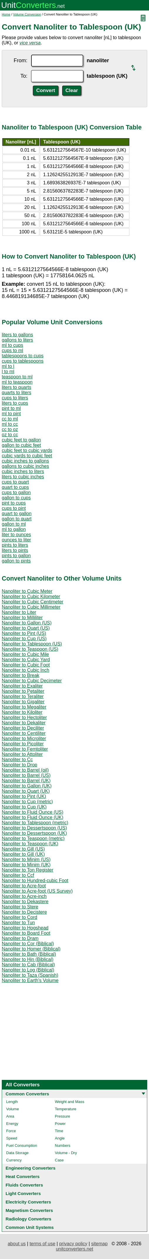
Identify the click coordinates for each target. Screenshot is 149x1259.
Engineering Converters (30, 1168)
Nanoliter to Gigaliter (23, 701)
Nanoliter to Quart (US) (26, 628)
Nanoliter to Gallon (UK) (27, 785)
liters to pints (15, 550)
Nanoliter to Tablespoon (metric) (35, 822)
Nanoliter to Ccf (18, 875)
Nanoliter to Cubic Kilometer (31, 596)
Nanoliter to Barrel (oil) (25, 770)
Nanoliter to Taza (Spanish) (30, 975)
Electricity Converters (28, 1201)
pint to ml (11, 408)
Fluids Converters (24, 1184)
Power (60, 1123)
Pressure (62, 1116)
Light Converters (23, 1193)
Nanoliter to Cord (19, 917)
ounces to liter (16, 539)
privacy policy (73, 1243)
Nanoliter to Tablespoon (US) (32, 643)
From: (21, 60)
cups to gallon (16, 492)
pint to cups (14, 503)
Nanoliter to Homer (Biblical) (31, 948)
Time (59, 1131)
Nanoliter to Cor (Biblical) (28, 943)
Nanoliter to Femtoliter (25, 749)
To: (23, 76)
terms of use (42, 1243)
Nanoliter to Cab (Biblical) (28, 964)
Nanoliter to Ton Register (27, 869)
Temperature (65, 1109)
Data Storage (17, 1153)
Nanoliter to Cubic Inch (25, 670)
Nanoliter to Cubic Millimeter (31, 607)
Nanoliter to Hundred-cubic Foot (35, 880)
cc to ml (10, 418)
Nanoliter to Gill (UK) (23, 854)
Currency (14, 1160)
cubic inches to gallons (25, 460)
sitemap (99, 1243)
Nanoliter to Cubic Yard (26, 659)
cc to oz (10, 429)
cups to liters (15, 397)
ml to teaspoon (17, 382)
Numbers (62, 1145)
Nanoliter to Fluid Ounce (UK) (32, 817)
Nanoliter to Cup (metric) (27, 801)
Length (12, 1101)
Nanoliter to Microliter (24, 738)
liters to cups (15, 403)
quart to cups (15, 487)
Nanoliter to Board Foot (26, 933)
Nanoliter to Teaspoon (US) (30, 649)
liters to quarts (16, 387)
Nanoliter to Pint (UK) (24, 796)
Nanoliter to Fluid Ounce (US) (32, 812)
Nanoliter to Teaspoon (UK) (30, 843)
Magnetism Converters (29, 1210)
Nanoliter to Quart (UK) (26, 791)
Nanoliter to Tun (18, 922)
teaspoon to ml (17, 376)
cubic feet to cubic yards (27, 450)
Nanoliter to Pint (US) (24, 633)
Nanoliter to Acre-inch (24, 896)
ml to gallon (14, 529)
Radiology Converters (28, 1218)
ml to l (8, 366)
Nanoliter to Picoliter (23, 743)
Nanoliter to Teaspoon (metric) (33, 838)
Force (11, 1131)
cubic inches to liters (23, 471)
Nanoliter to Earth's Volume (30, 980)
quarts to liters (16, 392)
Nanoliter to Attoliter (22, 754)
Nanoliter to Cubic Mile (25, 654)
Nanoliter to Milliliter (22, 617)
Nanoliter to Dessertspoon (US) (34, 827)
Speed (11, 1138)
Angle (60, 1138)
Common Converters (27, 1093)
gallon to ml (14, 524)
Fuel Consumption (21, 1145)
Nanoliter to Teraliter (23, 696)
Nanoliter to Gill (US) (23, 848)
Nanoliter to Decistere (24, 912)
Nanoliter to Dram (20, 938)
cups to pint (14, 508)
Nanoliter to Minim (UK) (26, 864)
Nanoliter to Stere (20, 906)
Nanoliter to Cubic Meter (27, 591)
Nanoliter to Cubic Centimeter (32, 601)
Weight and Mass (69, 1101)
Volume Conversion (27, 14)
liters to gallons (17, 334)
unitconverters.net (74, 1248)
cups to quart (15, 481)
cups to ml (12, 350)
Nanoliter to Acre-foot (24, 885)
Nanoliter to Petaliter (23, 691)
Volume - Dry (66, 1153)
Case (59, 1160)
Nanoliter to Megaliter (24, 706)
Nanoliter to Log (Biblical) (28, 969)
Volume (12, 1109)
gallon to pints (16, 560)
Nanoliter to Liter (19, 612)
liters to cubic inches (23, 476)
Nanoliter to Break (20, 675)
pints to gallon (16, 555)
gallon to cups (16, 497)
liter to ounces (16, 534)
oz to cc (10, 434)
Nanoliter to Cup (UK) (24, 806)
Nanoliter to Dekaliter (23, 722)
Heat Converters (23, 1176)
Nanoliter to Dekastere (25, 901)
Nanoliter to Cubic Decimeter (32, 680)
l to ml (8, 371)
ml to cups (12, 345)
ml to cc (10, 424)
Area (10, 1116)
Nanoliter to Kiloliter (22, 712)
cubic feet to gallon (21, 439)
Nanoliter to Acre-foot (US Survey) (37, 891)
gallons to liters (17, 339)
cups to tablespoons (22, 361)
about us (17, 1243)
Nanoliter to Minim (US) (26, 859)
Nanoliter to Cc (17, 759)
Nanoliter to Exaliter (22, 685)
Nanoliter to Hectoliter (24, 717)
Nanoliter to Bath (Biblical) (29, 954)
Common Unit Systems (30, 1227)
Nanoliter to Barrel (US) (26, 775)
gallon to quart (16, 518)
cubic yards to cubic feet (27, 455)
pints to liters (15, 545)
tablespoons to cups (22, 355)
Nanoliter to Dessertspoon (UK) (34, 833)
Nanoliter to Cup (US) (24, 638)
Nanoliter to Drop (19, 764)
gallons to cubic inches (25, 466)
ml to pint (11, 413)
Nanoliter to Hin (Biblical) (27, 959)
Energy (12, 1123)
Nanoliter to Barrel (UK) (26, 780)
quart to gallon (16, 513)
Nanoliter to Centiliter (23, 733)
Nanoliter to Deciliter (23, 727)
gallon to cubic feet (21, 445)
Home (6, 14)
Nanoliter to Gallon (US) (27, 622)
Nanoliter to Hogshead (25, 927)
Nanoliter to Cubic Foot (26, 664)
